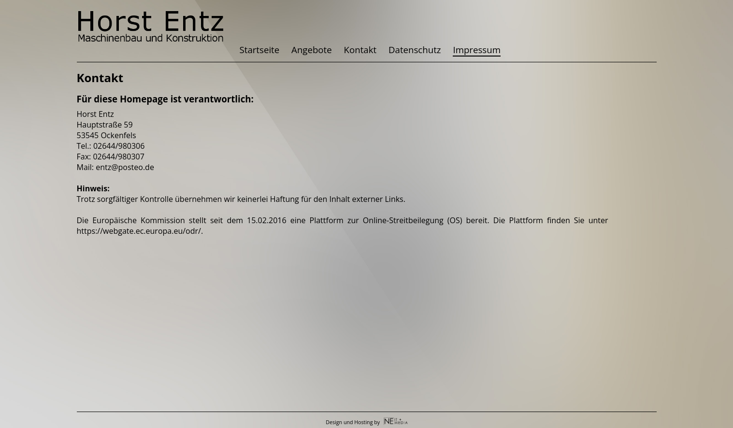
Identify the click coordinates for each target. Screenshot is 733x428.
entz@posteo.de (125, 167)
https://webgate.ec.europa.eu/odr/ (139, 231)
